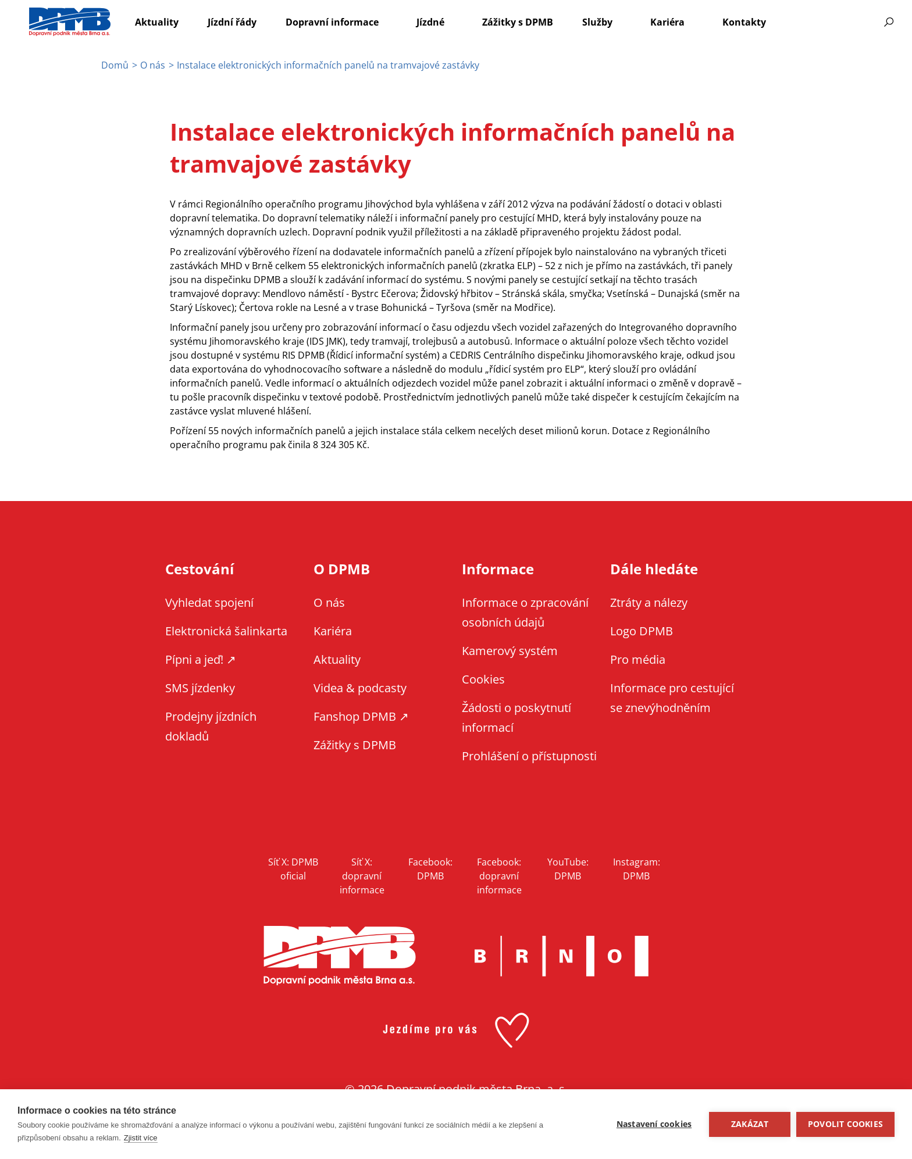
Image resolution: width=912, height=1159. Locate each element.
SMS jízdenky (200, 688)
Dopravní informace (332, 22)
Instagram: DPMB (636, 869)
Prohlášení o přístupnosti (529, 756)
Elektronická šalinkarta (226, 631)
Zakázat (749, 1124)
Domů (115, 65)
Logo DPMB (641, 631)
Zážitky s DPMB (517, 22)
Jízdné (430, 22)
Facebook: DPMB (430, 869)
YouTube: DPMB (568, 869)
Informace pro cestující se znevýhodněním (845, 22)
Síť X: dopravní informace (362, 876)
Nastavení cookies (654, 1124)
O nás (152, 65)
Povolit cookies (845, 1124)
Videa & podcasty (360, 688)
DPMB (339, 956)
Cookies (483, 679)
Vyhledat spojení (209, 602)
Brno (561, 956)
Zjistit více (141, 1137)
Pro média (637, 659)
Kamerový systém (510, 651)
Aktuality (157, 22)
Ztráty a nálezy (648, 602)
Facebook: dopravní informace (499, 876)
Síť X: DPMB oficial (293, 869)
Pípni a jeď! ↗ (200, 659)
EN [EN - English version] (814, 22)
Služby (597, 22)
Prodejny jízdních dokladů (210, 726)
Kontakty (744, 22)
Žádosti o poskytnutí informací (516, 717)
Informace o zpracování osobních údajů (525, 612)
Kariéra (667, 22)
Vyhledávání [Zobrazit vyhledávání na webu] (888, 22)
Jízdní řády (232, 22)
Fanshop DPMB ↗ (361, 716)
